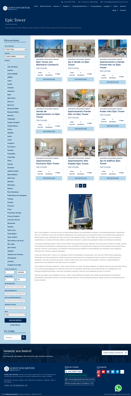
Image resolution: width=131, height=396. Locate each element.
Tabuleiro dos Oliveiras (15, 254)
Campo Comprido (13, 122)
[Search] (23, 337)
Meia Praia (11, 178)
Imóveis (57, 6)
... (8, 63)
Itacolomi (10, 167)
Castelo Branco (12, 126)
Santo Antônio (12, 237)
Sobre (115, 6)
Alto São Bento (12, 67)
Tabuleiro (10, 251)
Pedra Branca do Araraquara (17, 195)
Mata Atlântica (12, 174)
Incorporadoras (96, 6)
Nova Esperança (13, 192)
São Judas (11, 244)
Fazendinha (11, 153)
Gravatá (10, 164)
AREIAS (10, 77)
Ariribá (9, 84)
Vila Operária (11, 258)
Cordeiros (10, 143)
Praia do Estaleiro (13, 216)
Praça (9, 209)
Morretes (10, 181)
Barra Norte (11, 98)
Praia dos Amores (13, 219)
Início (36, 6)
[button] (79, 383)
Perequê (10, 202)
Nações (10, 188)
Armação (10, 87)
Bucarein (10, 115)
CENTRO (10, 133)
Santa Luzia (11, 230)
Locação (107, 6)
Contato (123, 10)
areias (9, 80)
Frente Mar (11, 157)
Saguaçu (10, 226)
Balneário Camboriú (53, 59)
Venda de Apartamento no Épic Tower (48, 114)
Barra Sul (10, 105)
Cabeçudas (11, 119)
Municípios (11, 185)
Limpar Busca (15, 325)
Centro (9, 129)
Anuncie (123, 6)
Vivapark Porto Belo (14, 265)
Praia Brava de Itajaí (14, 213)
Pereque (10, 199)
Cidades (67, 6)
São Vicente (11, 247)
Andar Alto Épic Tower (112, 111)
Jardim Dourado (12, 171)
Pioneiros (10, 206)
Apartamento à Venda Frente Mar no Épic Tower (112, 65)
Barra (9, 94)
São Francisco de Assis (15, 240)
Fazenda (10, 150)
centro (9, 136)
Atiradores (11, 91)
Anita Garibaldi (12, 74)
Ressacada (11, 223)
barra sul (10, 101)
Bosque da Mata (13, 108)
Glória (9, 160)
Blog (115, 10)
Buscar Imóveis (45, 6)
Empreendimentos (81, 6)
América (10, 70)
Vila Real (10, 261)
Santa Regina (11, 233)
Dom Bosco (11, 147)
